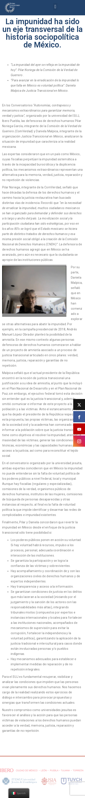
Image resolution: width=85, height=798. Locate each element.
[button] (55, 6)
